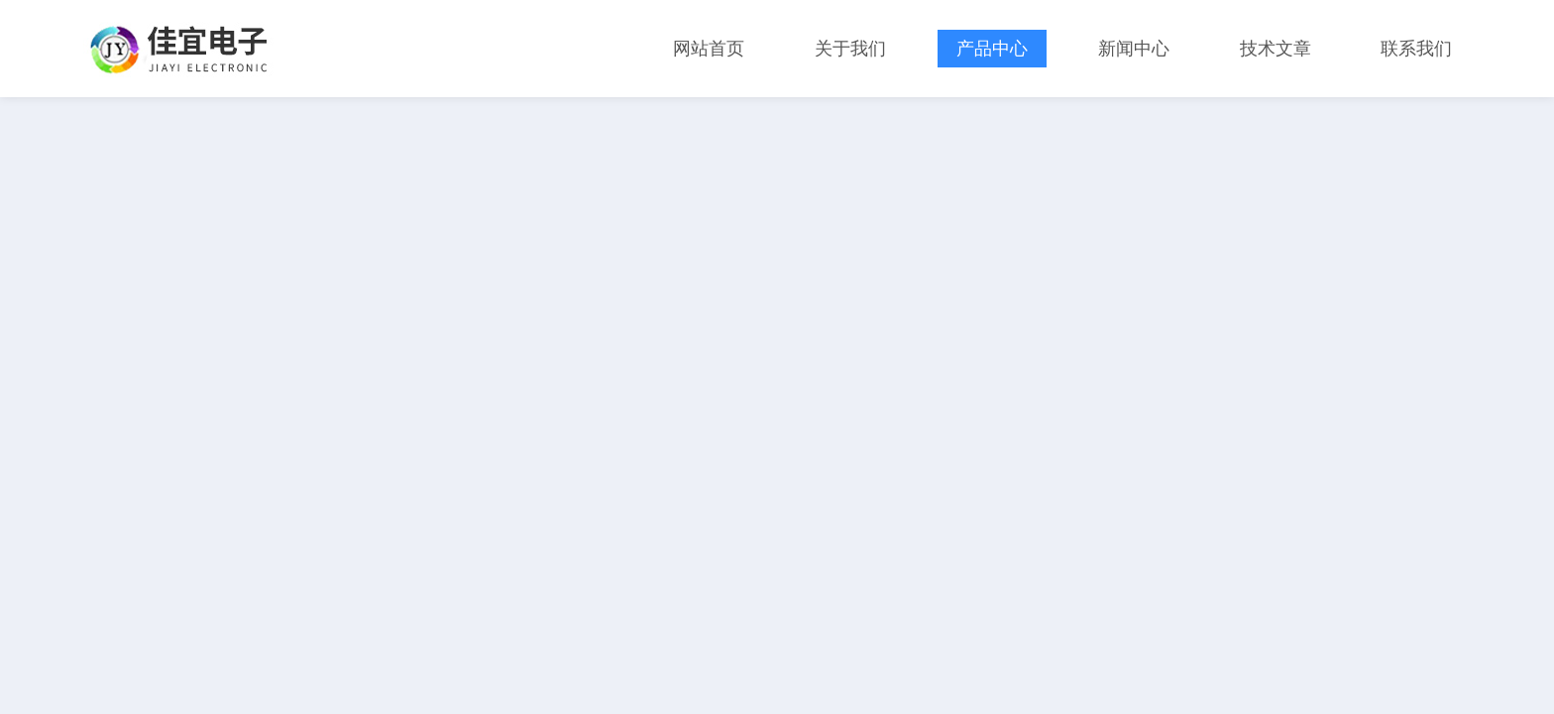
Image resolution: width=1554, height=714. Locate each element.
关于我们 (850, 49)
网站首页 (708, 49)
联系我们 (1416, 49)
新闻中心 (1133, 49)
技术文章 (1275, 49)
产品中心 (992, 49)
